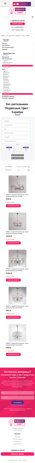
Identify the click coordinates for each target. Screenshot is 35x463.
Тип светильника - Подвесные (13, 35)
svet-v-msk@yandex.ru (17, 27)
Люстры (17, 437)
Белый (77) (5, 74)
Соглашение (17, 444)
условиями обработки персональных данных (21, 409)
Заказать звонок (17, 23)
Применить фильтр (18, 155)
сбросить (5, 60)
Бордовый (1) (6, 76)
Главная (2, 35)
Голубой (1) (5, 79)
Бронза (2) (5, 77)
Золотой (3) (6, 82)
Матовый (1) (6, 87)
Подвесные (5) (6, 65)
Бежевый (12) (6, 72)
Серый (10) (5, 95)
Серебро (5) (6, 93)
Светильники (17, 439)
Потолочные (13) (7, 67)
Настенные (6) (6, 63)
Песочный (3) (6, 89)
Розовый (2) (6, 92)
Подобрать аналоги (13, 205)
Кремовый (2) (6, 85)
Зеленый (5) (6, 80)
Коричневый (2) (7, 84)
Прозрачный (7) (7, 90)
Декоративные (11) (7, 62)
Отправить (17, 402)
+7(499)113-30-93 (17, 21)
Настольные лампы (8, 47)
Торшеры (5, 49)
